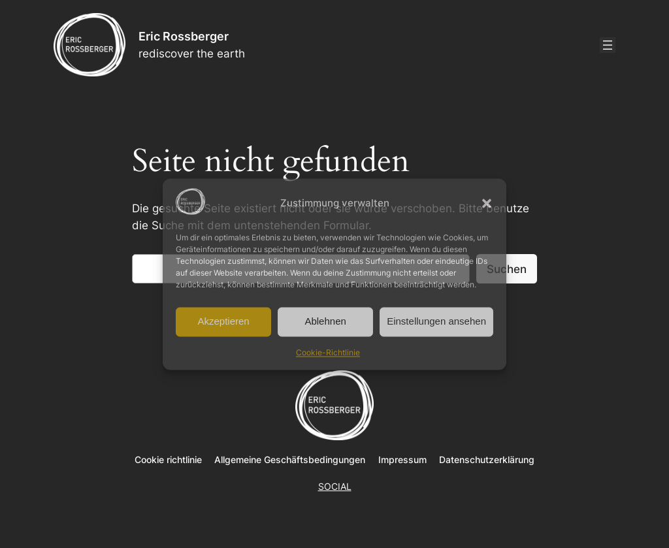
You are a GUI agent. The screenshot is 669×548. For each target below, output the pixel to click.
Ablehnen (325, 321)
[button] (486, 203)
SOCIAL (334, 486)
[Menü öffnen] (607, 45)
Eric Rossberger (184, 36)
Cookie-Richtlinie (328, 352)
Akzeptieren (223, 321)
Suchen (507, 269)
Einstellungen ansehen (436, 321)
